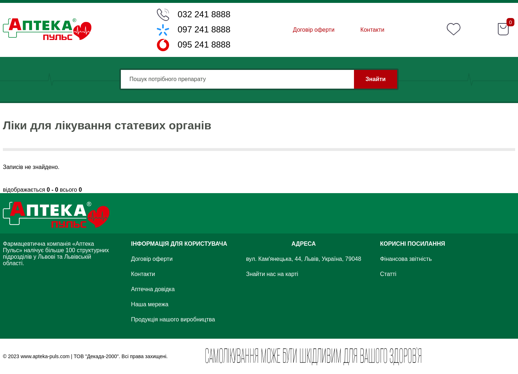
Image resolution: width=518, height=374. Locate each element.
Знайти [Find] (375, 79)
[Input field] (259, 79)
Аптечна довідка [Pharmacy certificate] (152, 289)
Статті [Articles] (388, 274)
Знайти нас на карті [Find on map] (272, 274)
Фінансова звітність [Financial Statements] (406, 259)
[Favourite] (453, 30)
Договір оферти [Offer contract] (313, 30)
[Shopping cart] (503, 30)
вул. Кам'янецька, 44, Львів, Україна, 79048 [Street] (303, 259)
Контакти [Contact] (372, 30)
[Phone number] (194, 15)
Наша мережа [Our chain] (149, 304)
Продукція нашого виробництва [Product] (173, 319)
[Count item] (510, 26)
